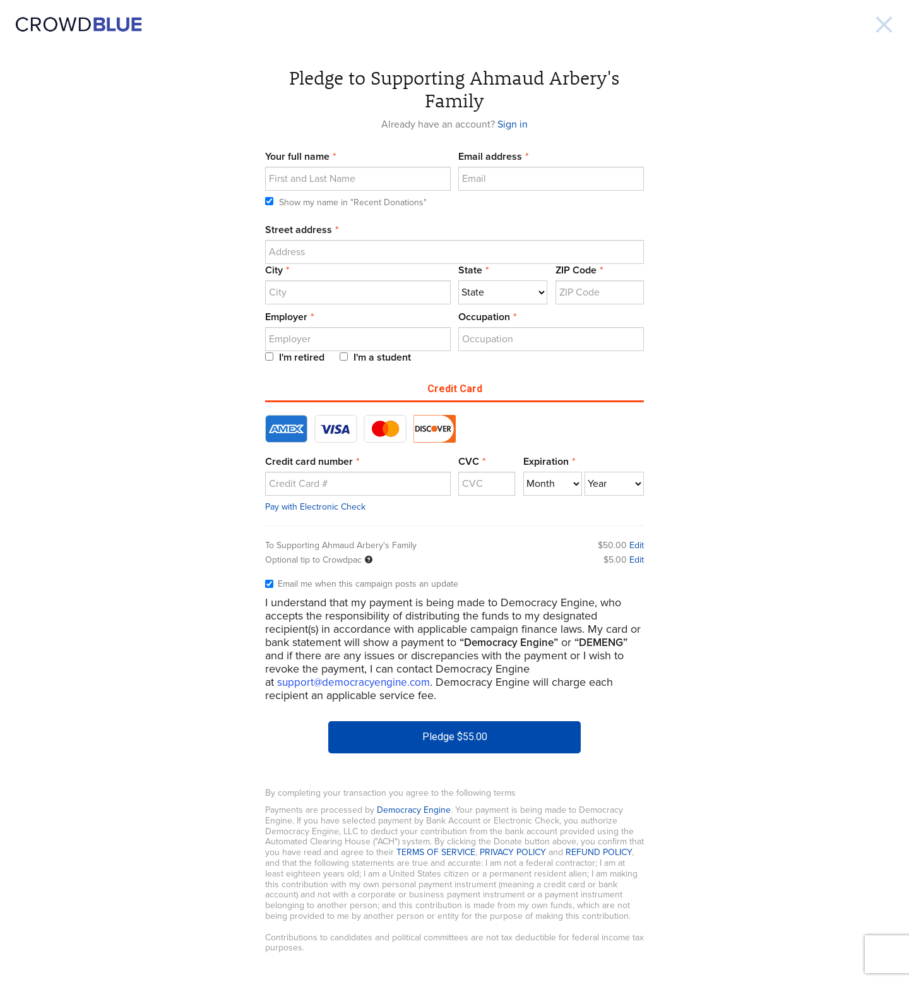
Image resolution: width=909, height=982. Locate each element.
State (470, 270)
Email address (490, 156)
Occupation (484, 317)
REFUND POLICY (599, 852)
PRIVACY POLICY (513, 852)
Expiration (546, 461)
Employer (286, 317)
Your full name (297, 156)
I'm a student (375, 357)
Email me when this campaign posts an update (361, 584)
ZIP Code (576, 270)
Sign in (512, 124)
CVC (468, 461)
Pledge (454, 737)
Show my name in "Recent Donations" (346, 202)
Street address (298, 230)
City (274, 270)
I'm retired (294, 357)
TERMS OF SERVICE (435, 852)
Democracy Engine (414, 810)
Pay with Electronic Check (315, 506)
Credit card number (309, 461)
